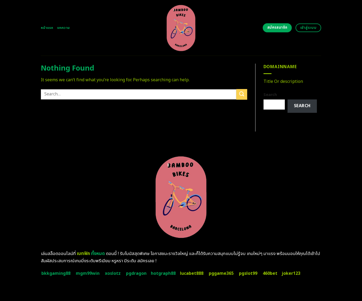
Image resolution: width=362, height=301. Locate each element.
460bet (270, 273)
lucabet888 (191, 273)
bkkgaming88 (55, 273)
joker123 (291, 273)
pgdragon (136, 273)
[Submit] (241, 94)
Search (270, 95)
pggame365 (221, 273)
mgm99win (88, 273)
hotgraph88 (163, 273)
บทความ (63, 27)
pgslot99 (248, 273)
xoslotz (113, 273)
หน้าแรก (47, 27)
